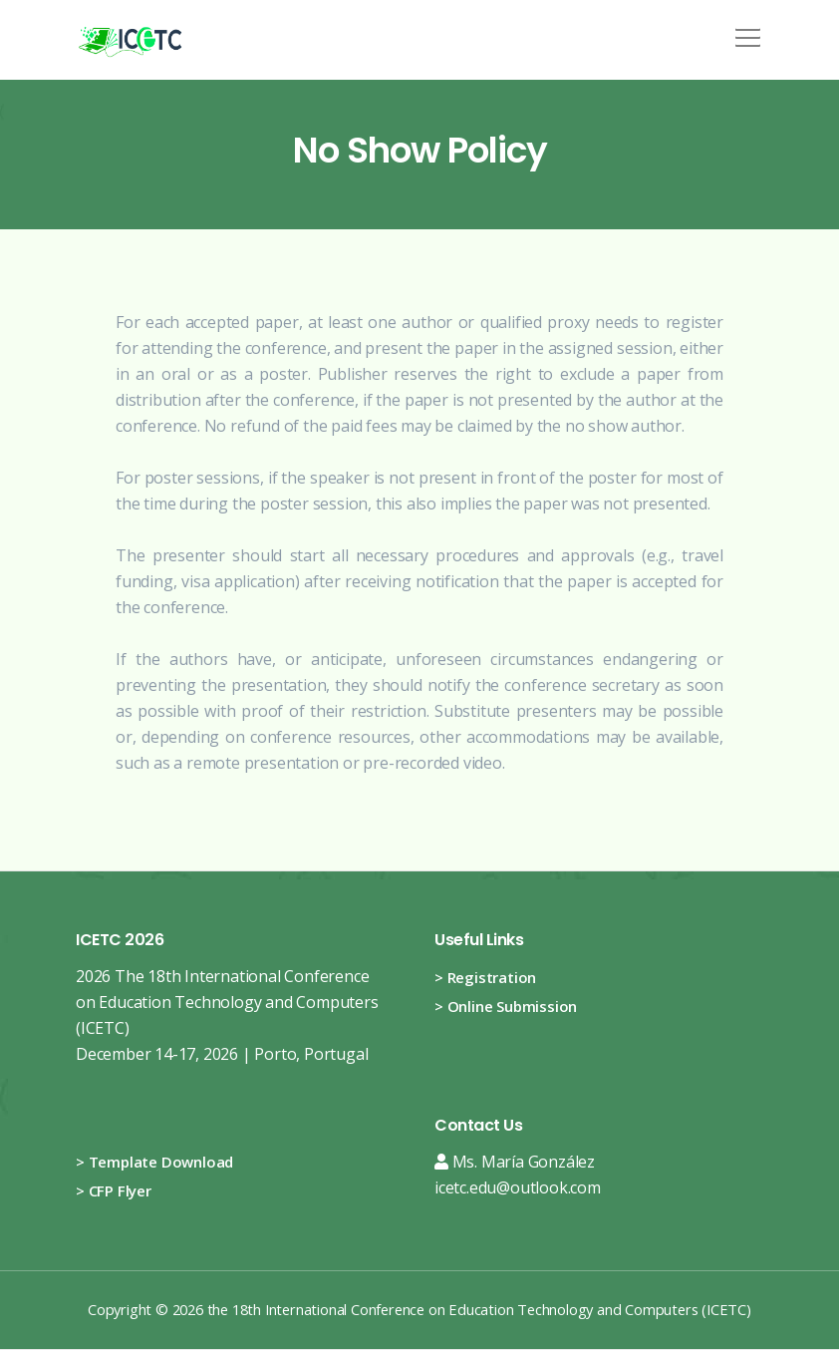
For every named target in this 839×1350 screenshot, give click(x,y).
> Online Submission (505, 1006)
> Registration (485, 977)
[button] (744, 31)
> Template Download (154, 1162)
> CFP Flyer (113, 1190)
